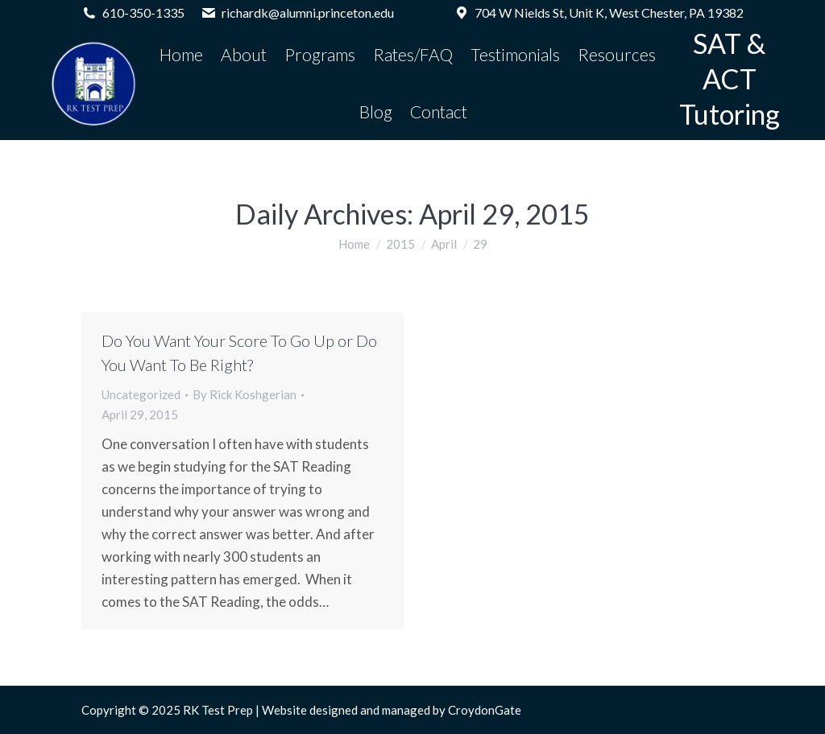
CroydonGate (484, 710)
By (244, 394)
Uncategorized (141, 394)
